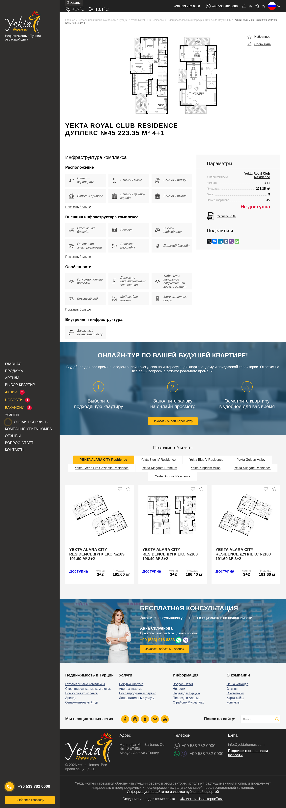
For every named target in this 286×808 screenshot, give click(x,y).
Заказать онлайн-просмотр (173, 421)
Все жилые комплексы (82, 693)
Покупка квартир (131, 684)
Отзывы (13, 436)
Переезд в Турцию (186, 693)
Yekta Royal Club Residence (147, 19)
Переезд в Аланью (186, 698)
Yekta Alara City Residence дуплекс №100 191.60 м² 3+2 (243, 554)
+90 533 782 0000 (187, 6)
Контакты (14, 450)
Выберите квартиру (29, 800)
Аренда (12, 378)
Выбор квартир (20, 385)
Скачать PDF (226, 216)
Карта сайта (235, 698)
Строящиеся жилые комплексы (88, 688)
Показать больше (78, 207)
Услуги (12, 415)
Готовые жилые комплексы (85, 684)
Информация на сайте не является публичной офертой (173, 792)
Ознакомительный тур (81, 702)
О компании (235, 693)
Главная (13, 364)
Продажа (14, 371)
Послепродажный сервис (137, 693)
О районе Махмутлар (188, 702)
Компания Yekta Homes (28, 429)
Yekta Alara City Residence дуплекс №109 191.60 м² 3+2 (97, 554)
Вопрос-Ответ (19, 443)
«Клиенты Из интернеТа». (201, 799)
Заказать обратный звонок (164, 649)
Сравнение (262, 44)
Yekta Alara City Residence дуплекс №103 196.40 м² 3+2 (170, 554)
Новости (179, 688)
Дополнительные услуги (137, 698)
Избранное (262, 36)
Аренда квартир (130, 688)
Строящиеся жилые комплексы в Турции (103, 19)
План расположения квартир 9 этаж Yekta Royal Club (199, 19)
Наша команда (237, 684)
